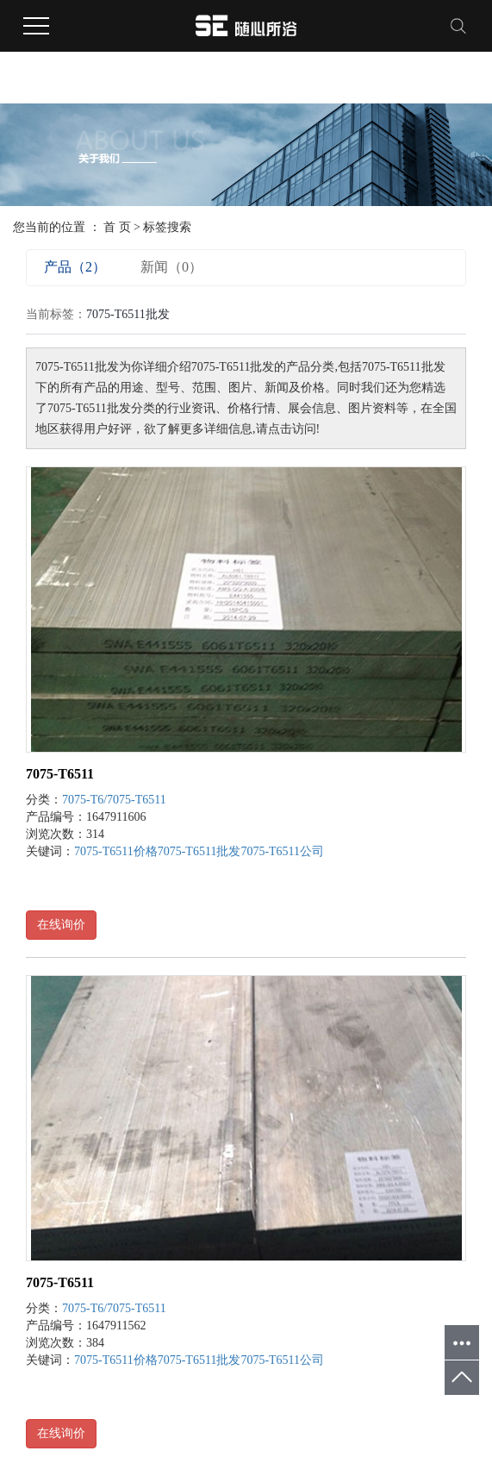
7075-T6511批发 (199, 851)
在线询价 (61, 924)
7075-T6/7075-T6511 (114, 799)
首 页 (117, 227)
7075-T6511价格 (116, 851)
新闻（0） (171, 267)
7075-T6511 (60, 773)
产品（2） (75, 267)
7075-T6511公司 (282, 851)
